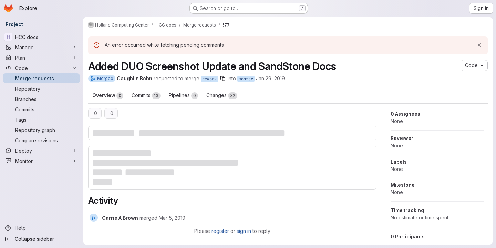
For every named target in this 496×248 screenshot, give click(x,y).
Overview (107, 95)
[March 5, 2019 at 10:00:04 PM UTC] (172, 218)
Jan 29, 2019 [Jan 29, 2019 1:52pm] (270, 78)
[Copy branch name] (223, 78)
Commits (146, 95)
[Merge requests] (41, 78)
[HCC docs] (41, 37)
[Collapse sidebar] (41, 239)
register (220, 231)
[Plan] (41, 57)
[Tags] (41, 119)
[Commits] (41, 109)
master (246, 79)
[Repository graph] (41, 130)
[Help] (41, 228)
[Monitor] (41, 161)
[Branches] (41, 99)
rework (209, 79)
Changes (221, 95)
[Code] (41, 68)
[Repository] (41, 88)
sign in (244, 231)
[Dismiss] (479, 45)
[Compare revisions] (41, 140)
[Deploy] (41, 150)
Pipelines (183, 95)
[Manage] (41, 47)
